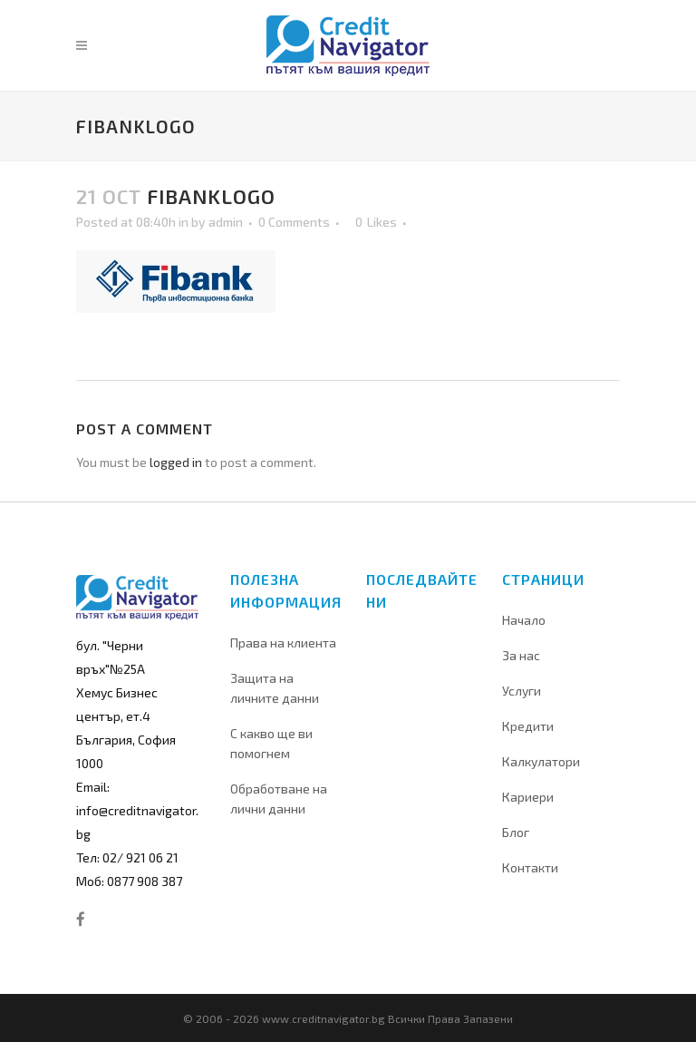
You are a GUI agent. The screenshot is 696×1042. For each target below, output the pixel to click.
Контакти (530, 867)
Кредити (528, 726)
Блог (515, 832)
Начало (524, 620)
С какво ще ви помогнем (271, 743)
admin (225, 221)
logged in (176, 462)
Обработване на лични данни (278, 798)
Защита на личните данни (274, 688)
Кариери (528, 796)
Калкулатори (541, 761)
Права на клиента (283, 642)
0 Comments (294, 221)
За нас (521, 655)
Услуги (521, 690)
